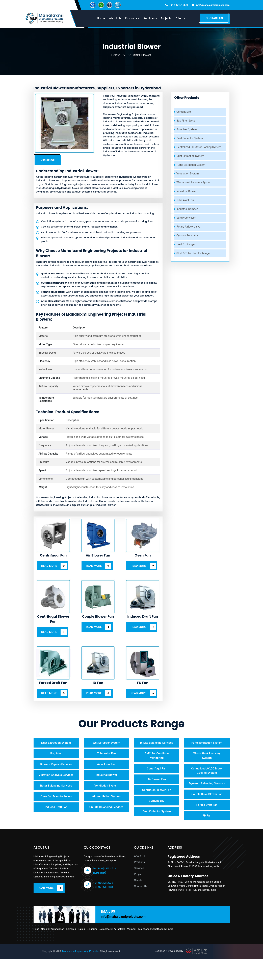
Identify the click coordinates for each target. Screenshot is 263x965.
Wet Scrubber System (106, 743)
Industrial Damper (187, 209)
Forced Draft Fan (207, 810)
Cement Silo (183, 111)
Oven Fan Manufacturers (56, 797)
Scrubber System (186, 129)
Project (138, 880)
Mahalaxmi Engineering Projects (80, 957)
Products (139, 868)
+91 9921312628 (179, 5)
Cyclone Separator (187, 235)
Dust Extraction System (190, 156)
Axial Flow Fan (106, 764)
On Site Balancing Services (106, 808)
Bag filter (56, 753)
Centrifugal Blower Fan (156, 791)
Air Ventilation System (106, 797)
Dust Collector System (189, 138)
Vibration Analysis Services (56, 775)
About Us (139, 862)
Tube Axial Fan (185, 200)
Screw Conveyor (186, 217)
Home (115, 55)
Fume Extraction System (190, 164)
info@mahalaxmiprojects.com (212, 5)
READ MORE (54, 566)
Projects (168, 18)
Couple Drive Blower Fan (206, 799)
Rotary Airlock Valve (188, 226)
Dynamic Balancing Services (207, 786)
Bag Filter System (186, 120)
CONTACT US (214, 18)
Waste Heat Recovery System (193, 182)
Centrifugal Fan (156, 769)
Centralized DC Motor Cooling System (198, 147)
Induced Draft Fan (56, 808)
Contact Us (48, 159)
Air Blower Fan (156, 780)
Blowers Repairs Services (56, 764)
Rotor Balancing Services (56, 786)
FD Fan (206, 821)
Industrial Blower (186, 191)
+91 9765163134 (103, 893)
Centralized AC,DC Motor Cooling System (207, 771)
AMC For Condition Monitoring (157, 756)
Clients (182, 18)
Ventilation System (187, 173)
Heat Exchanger (185, 244)
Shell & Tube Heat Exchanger (193, 253)
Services (139, 874)
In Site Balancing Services (156, 743)
